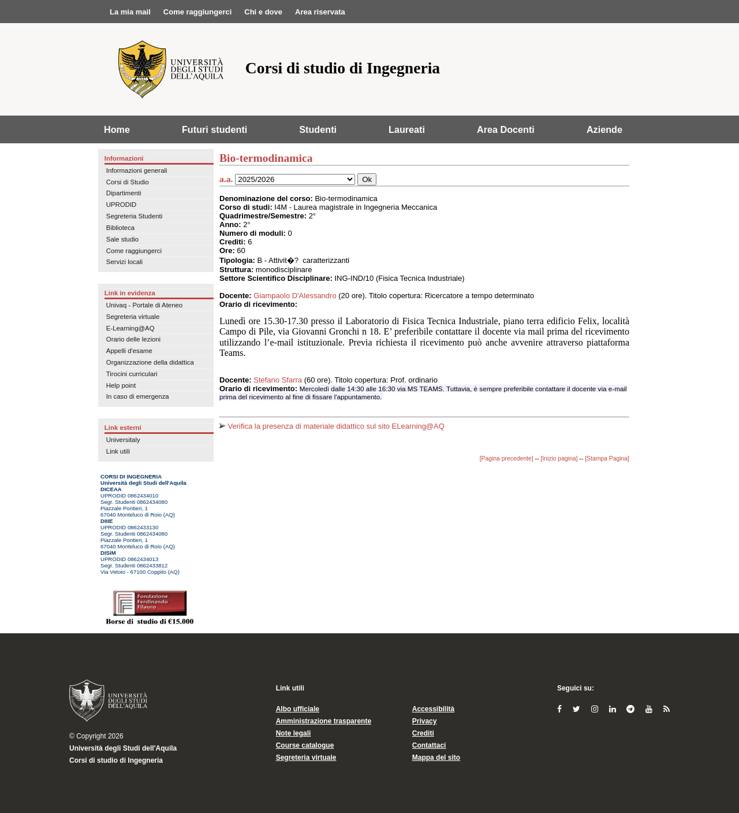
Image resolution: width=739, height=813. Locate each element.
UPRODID (121, 204)
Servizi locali (124, 261)
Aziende (604, 129)
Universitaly (123, 439)
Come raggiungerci (134, 250)
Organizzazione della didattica (150, 362)
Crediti (423, 733)
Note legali (293, 733)
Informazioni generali (136, 170)
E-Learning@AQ (130, 328)
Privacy (424, 721)
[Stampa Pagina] (607, 458)
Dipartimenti (123, 193)
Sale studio (122, 239)
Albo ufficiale (297, 709)
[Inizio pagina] (558, 458)
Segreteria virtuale (132, 316)
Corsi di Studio (127, 182)
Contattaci (429, 745)
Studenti (318, 129)
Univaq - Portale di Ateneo (144, 305)
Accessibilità (433, 709)
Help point (121, 385)
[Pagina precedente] (506, 458)
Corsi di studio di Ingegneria (116, 760)
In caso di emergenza (137, 396)
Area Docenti (506, 129)
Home (117, 129)
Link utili (118, 451)
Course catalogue (305, 745)
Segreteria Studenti (134, 216)
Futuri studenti (214, 129)
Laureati (407, 129)
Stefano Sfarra (277, 380)
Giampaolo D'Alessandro (294, 295)
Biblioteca (120, 227)
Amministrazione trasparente (323, 721)
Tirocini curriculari (132, 373)
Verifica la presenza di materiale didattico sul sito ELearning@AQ (332, 426)
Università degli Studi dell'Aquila (123, 748)
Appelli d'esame (129, 350)
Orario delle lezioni (133, 339)
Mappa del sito (436, 757)
